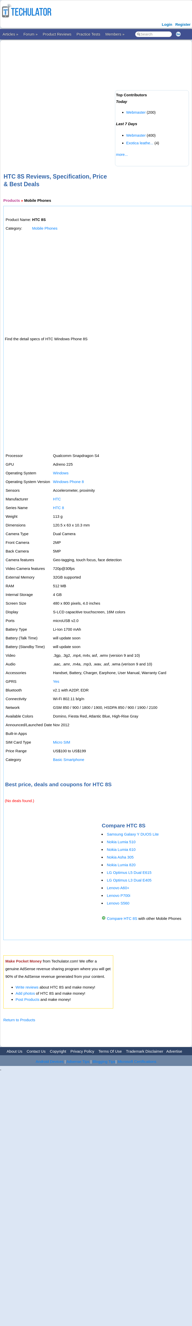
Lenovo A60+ (118, 888)
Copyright (58, 1051)
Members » (114, 34)
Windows (61, 473)
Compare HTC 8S (122, 918)
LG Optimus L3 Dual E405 (129, 880)
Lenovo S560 (118, 903)
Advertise (174, 1051)
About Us (14, 1051)
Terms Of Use (110, 1051)
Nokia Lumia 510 (121, 842)
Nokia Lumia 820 (121, 865)
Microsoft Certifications (137, 1061)
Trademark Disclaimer (144, 1051)
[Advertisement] (56, 98)
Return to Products (19, 1020)
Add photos (25, 993)
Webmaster (136, 112)
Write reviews (27, 987)
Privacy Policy (82, 1051)
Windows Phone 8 (68, 481)
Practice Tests (88, 34)
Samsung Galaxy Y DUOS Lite (133, 834)
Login (167, 24)
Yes (56, 681)
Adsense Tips (78, 1061)
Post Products (27, 999)
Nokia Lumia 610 (121, 849)
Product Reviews (57, 34)
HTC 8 (58, 508)
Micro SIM (61, 742)
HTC (57, 499)
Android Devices (49, 1061)
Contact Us (36, 1051)
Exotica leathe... (139, 143)
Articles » (10, 34)
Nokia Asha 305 (120, 857)
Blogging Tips (104, 1061)
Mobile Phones (44, 228)
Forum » (30, 34)
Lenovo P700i (118, 895)
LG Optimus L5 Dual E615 (129, 872)
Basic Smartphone (68, 759)
